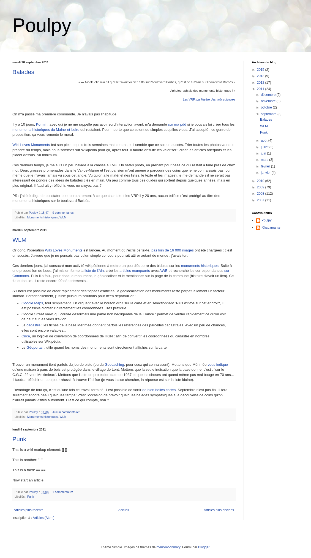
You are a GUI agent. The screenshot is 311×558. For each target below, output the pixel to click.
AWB (163, 271)
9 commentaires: (63, 212)
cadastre (33, 325)
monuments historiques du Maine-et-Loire (45, 130)
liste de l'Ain (94, 271)
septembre (269, 114)
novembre (269, 101)
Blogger (203, 547)
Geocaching (114, 364)
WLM (62, 217)
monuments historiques (200, 266)
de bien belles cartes (159, 390)
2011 (261, 89)
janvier (266, 173)
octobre (267, 107)
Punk (19, 439)
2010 (261, 181)
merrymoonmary (168, 547)
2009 (261, 187)
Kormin (42, 124)
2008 (261, 194)
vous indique (218, 364)
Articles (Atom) (43, 518)
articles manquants (134, 271)
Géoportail (34, 347)
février (266, 166)
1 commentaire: (62, 492)
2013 (261, 76)
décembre (269, 95)
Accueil (123, 510)
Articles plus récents (28, 510)
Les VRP (189, 99)
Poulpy (41, 25)
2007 (261, 200)
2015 (261, 70)
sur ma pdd (177, 124)
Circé (25, 336)
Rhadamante (270, 227)
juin (264, 153)
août (264, 140)
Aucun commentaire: (66, 412)
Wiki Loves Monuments (31, 145)
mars (265, 160)
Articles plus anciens (219, 510)
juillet (265, 147)
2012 (261, 83)
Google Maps (32, 303)
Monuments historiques (42, 217)
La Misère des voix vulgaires (215, 99)
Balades (23, 72)
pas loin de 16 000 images (172, 250)
